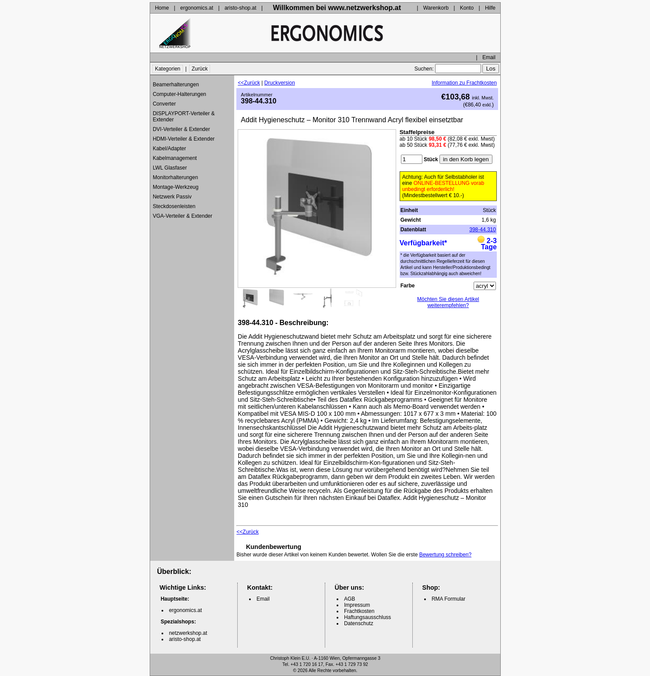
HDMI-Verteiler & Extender (183, 139)
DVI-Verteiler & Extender (181, 129)
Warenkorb (436, 8)
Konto (467, 8)
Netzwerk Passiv (172, 197)
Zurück (200, 69)
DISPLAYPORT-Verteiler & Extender (184, 116)
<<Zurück (249, 83)
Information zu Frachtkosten (464, 83)
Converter (164, 104)
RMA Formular (448, 599)
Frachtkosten (359, 611)
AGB (349, 599)
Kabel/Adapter (169, 148)
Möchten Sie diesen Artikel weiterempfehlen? (448, 302)
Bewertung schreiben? (445, 555)
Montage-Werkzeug (176, 187)
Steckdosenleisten (174, 206)
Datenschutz (358, 623)
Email (488, 57)
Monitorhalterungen (175, 177)
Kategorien (167, 69)
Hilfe (490, 8)
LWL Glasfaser (170, 168)
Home (162, 8)
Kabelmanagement (175, 158)
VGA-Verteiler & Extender (182, 216)
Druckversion (279, 83)
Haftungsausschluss (367, 617)
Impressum (357, 605)
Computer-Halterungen (179, 94)
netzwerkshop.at (188, 633)
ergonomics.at (196, 8)
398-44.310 (482, 230)
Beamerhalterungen (176, 84)
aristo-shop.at (240, 8)
